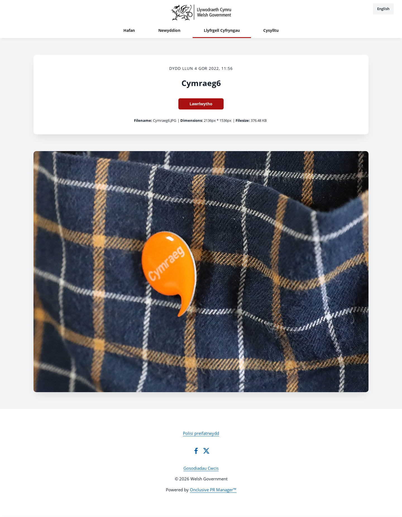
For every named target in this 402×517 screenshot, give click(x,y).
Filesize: (243, 120)
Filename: (143, 120)
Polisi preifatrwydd (201, 433)
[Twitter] (206, 451)
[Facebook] (196, 451)
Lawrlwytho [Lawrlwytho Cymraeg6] (201, 103)
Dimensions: (191, 120)
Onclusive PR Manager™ (213, 489)
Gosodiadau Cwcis (201, 468)
